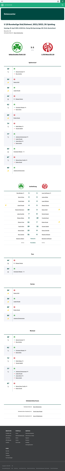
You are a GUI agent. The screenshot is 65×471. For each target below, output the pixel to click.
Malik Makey (19, 126)
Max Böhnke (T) (20, 193)
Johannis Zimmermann (21, 136)
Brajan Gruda (17, 118)
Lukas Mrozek (17, 90)
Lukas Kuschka (20, 214)
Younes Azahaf (19, 128)
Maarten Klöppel (46, 234)
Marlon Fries (21, 222)
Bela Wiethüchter (18, 33)
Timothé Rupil (45, 218)
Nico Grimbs (19, 73)
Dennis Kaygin (45, 214)
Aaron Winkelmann (37, 416)
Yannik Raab (21, 201)
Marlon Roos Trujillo (21, 160)
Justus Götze (45, 197)
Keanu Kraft (16, 82)
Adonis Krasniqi (19, 71)
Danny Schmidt (45, 230)
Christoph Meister (20, 107)
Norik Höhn (18, 109)
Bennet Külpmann (19, 209)
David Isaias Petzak (37, 411)
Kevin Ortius (21, 197)
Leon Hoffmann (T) (46, 193)
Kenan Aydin (19, 143)
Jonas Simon (19, 141)
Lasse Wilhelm (45, 201)
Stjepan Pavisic (19, 99)
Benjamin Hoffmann (47, 238)
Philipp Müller (20, 218)
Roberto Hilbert (20, 238)
